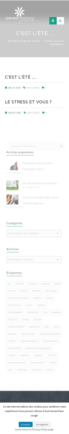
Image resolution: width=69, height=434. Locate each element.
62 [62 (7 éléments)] (10, 283)
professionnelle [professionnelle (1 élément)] (30, 341)
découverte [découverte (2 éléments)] (15, 305)
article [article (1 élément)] (13, 291)
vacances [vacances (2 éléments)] (38, 370)
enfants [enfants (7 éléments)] (42, 305)
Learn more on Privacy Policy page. (34, 429)
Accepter (26, 424)
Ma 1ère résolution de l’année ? (41, 183)
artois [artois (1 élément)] (25, 291)
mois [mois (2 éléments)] (57, 327)
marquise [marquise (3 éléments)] (36, 327)
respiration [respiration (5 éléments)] (15, 348)
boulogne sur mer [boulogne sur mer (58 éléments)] (19, 298)
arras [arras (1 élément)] (58, 283)
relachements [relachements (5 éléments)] (51, 341)
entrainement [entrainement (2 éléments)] (16, 312)
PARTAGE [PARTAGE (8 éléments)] (13, 334)
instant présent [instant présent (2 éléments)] (17, 327)
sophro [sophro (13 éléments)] (53, 355)
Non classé (32, 88)
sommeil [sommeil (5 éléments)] (39, 355)
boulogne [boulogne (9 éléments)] (52, 291)
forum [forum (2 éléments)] (38, 319)
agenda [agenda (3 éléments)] (46, 283)
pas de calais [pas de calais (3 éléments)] (29, 334)
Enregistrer (42, 424)
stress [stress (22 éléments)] (54, 362)
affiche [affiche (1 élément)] (33, 283)
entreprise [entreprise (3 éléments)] (34, 312)
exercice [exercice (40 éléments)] (13, 319)
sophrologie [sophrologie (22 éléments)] (38, 362)
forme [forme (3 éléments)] (26, 319)
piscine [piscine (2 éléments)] (13, 341)
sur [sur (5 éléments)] (11, 370)
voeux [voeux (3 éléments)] (51, 370)
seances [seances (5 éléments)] (26, 355)
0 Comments (16, 173)
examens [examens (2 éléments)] (57, 312)
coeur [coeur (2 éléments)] (50, 298)
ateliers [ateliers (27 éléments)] (37, 291)
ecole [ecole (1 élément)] (30, 305)
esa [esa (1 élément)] (46, 312)
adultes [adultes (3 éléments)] (21, 283)
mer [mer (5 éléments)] (48, 327)
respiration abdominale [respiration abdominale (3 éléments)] (39, 348)
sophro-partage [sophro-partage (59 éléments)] (17, 362)
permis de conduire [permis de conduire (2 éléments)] (51, 334)
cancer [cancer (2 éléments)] (38, 298)
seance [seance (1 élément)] (13, 355)
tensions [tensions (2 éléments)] (23, 370)
